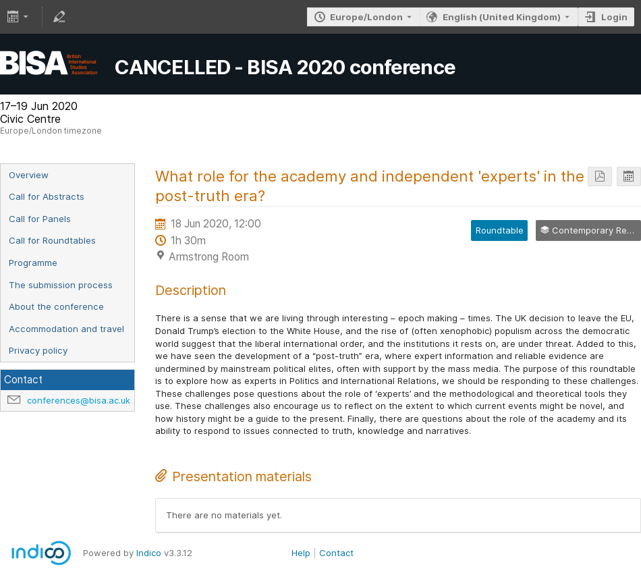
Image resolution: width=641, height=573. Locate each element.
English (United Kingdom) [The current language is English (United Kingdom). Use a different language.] (502, 16)
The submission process (61, 284)
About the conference (56, 306)
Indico (148, 552)
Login (614, 16)
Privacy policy (38, 350)
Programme (33, 262)
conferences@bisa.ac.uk (78, 400)
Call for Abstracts (46, 196)
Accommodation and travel (66, 328)
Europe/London (366, 16)
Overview (29, 174)
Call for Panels (40, 218)
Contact (336, 552)
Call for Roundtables (52, 240)
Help (300, 552)
